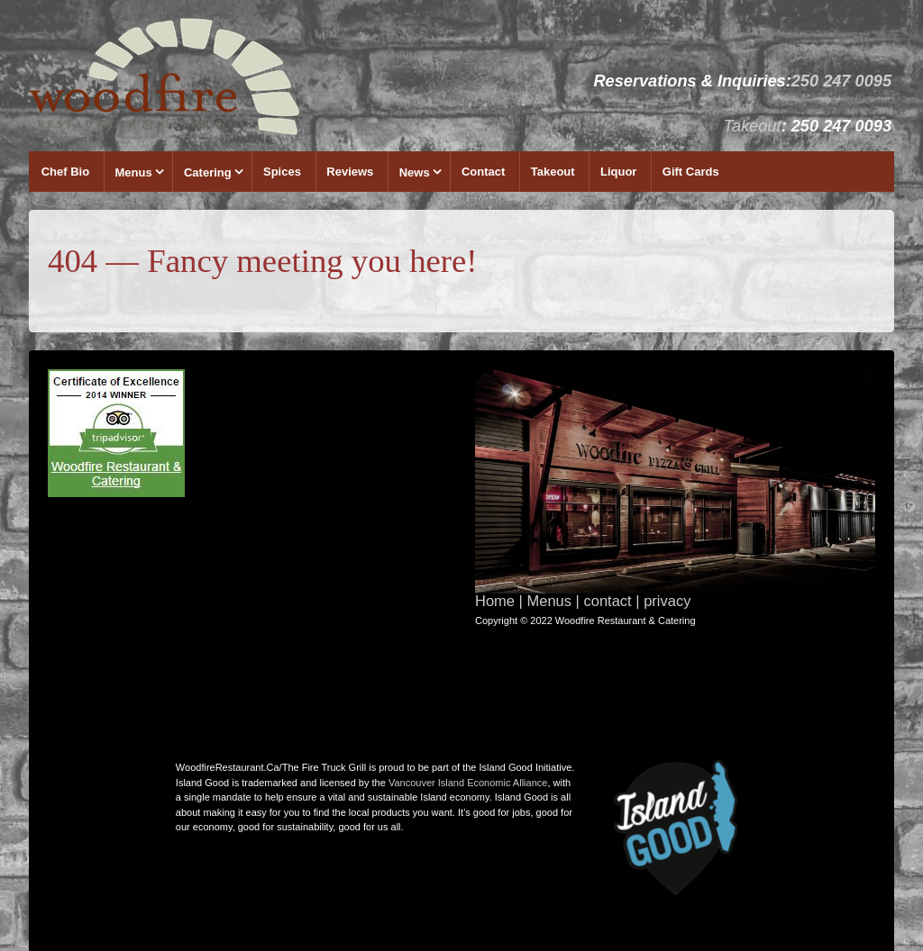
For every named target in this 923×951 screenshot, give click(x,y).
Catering (208, 172)
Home (495, 601)
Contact (483, 171)
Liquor (618, 171)
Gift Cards (691, 171)
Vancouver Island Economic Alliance (468, 782)
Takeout (752, 126)
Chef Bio (65, 171)
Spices (282, 171)
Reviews (349, 171)
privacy (667, 601)
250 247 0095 (841, 81)
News (414, 172)
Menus (133, 172)
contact (607, 601)
